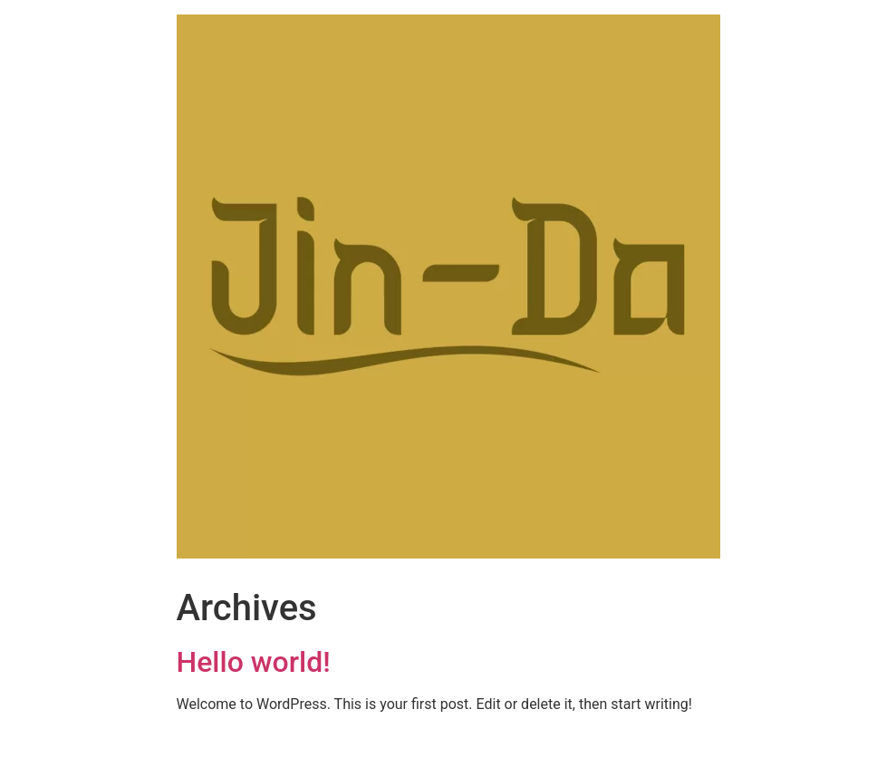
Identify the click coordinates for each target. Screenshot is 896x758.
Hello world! (254, 662)
